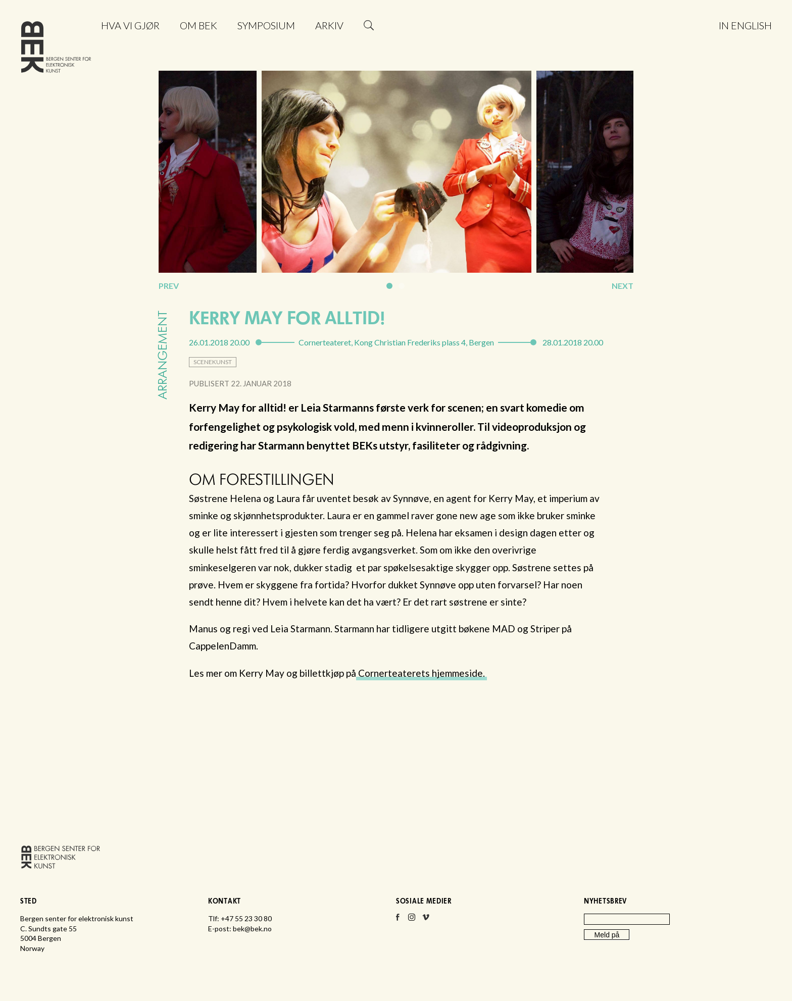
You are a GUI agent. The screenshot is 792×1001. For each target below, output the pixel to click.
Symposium (266, 25)
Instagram (411, 920)
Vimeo (425, 920)
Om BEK (198, 25)
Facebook (397, 920)
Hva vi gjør (130, 25)
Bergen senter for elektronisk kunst (56, 49)
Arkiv (329, 25)
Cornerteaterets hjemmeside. (421, 673)
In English (745, 25)
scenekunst (212, 362)
